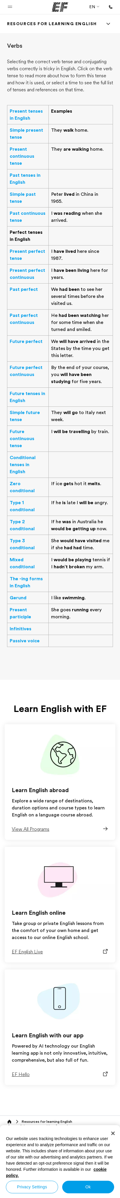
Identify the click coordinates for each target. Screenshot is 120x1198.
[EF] (60, 7)
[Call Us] (110, 7)
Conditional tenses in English (23, 464)
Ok (88, 1187)
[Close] (113, 1133)
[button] (10, 7)
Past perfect (24, 289)
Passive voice (25, 640)
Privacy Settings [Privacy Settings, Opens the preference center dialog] (32, 1187)
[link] (52, 23)
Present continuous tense (22, 156)
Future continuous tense (22, 438)
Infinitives (20, 628)
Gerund (18, 597)
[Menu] (108, 23)
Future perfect (26, 341)
